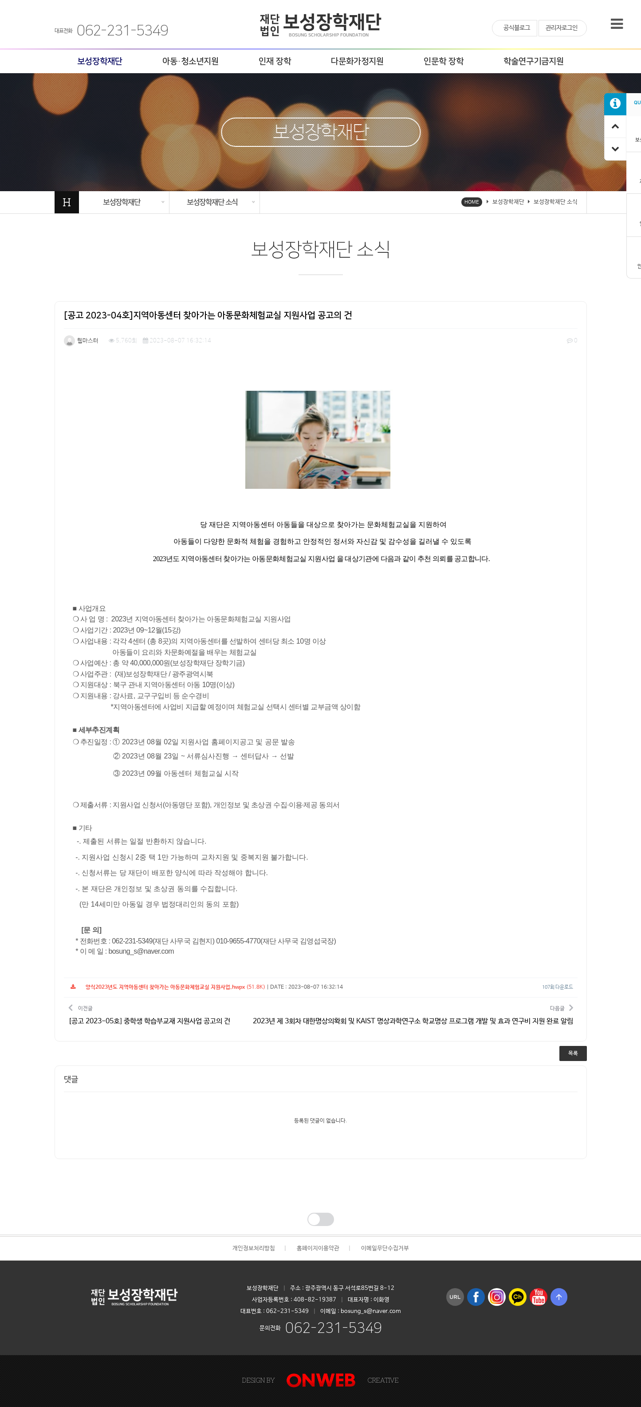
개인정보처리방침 (253, 1248)
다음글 (413, 1014)
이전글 (149, 1014)
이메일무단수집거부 (385, 1248)
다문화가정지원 (357, 61)
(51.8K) (168, 987)
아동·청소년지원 (190, 61)
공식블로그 (516, 27)
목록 (573, 1053)
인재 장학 (275, 61)
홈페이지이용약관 (318, 1248)
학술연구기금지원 (533, 61)
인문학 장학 (444, 61)
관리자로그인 (562, 27)
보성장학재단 (99, 61)
